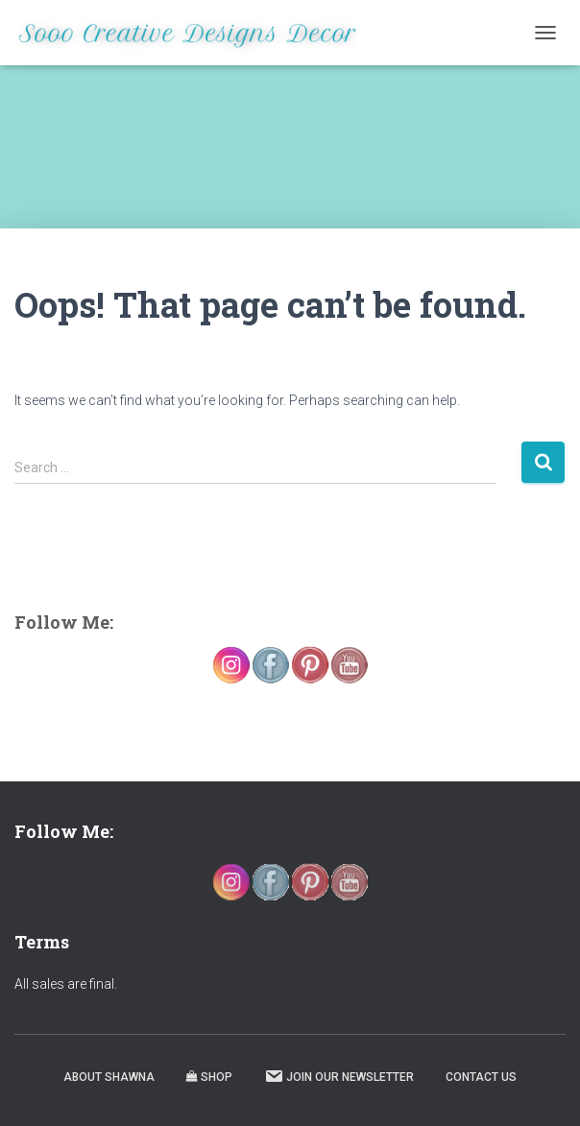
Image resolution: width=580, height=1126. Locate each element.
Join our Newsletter (339, 1076)
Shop (209, 1077)
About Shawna (109, 1077)
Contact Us (481, 1077)
